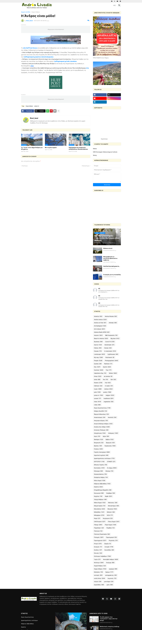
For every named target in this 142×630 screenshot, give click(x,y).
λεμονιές (112, 578)
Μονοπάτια (99, 509)
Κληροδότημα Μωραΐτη (102, 490)
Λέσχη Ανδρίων (100, 499)
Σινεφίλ (109, 547)
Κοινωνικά (99, 493)
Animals (113, 323)
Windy (95, 155)
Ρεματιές (113, 540)
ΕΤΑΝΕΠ (111, 462)
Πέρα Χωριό (110, 525)
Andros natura (100, 319)
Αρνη (97, 436)
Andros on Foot (100, 323)
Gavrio (98, 345)
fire (105, 379)
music (98, 389)
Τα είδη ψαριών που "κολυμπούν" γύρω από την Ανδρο (108, 618)
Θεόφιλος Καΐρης (101, 477)
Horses (108, 348)
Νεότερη (25, 166)
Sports (107, 367)
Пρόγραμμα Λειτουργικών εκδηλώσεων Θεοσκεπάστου (78, 148)
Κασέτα (98, 487)
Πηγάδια (110, 528)
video (97, 405)
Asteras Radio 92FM (101, 332)
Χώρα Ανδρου (36, 12)
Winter (113, 373)
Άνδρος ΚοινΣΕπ (100, 411)
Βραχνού (110, 443)
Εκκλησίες (99, 468)
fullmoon (98, 386)
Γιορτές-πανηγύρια (102, 452)
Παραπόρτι (99, 528)
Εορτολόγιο (104, 139)
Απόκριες (113, 433)
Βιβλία (109, 439)
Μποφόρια (99, 515)
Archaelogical (100, 326)
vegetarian (108, 402)
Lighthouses (113, 354)
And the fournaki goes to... (111, 266)
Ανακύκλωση (99, 417)
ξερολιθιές (99, 585)
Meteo (95, 148)
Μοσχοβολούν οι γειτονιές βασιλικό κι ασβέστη (110, 258)
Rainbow (108, 364)
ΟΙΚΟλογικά (99, 521)
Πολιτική (98, 531)
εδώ (32, 66)
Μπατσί (111, 512)
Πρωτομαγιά (111, 537)
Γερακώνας (110, 446)
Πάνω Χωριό (113, 521)
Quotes (98, 364)
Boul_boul (34, 118)
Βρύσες (98, 446)
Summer (98, 370)
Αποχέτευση (100, 433)
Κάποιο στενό (107, 248)
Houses (98, 351)
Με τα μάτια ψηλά (51, 147)
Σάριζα (107, 544)
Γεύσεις (98, 449)
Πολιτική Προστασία (102, 534)
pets (97, 392)
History (98, 348)
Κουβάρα (110, 493)
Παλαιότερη (85, 166)
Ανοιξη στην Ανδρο (102, 427)
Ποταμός (98, 537)
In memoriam (110, 351)
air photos (108, 376)
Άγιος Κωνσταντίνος (102, 408)
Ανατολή (112, 417)
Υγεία (97, 559)
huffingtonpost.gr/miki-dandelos (65, 61)
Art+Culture (99, 329)
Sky (97, 367)
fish (113, 379)
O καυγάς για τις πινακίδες (112, 274)
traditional (108, 398)
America (98, 316)
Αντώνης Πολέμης (101, 430)
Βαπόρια (98, 439)
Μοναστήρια (113, 506)
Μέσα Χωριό (99, 503)
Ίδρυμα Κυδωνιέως (101, 414)
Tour (108, 370)
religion (110, 395)
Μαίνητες (112, 503)
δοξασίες (98, 572)
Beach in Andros (101, 338)
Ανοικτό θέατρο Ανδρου (103, 424)
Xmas (97, 376)
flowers (98, 383)
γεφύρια (113, 569)
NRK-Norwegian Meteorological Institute (105, 152)
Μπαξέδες (99, 512)
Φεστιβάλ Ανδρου (110, 559)
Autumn (98, 335)
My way (98, 357)
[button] (114, 5)
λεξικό (97, 581)
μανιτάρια (108, 581)
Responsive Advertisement (56, 29)
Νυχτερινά (108, 518)
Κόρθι (108, 496)
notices (108, 389)
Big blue (115, 338)
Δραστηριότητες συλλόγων (104, 458)
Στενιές (98, 553)
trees (97, 402)
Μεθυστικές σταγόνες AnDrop (109, 626)
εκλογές (98, 575)
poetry (107, 392)
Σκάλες (98, 550)
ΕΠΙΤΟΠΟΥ (99, 462)
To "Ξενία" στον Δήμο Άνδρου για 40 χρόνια (31, 148)
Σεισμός (98, 547)
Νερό (97, 518)
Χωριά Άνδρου (100, 566)
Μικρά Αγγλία (99, 506)
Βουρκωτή (98, 443)
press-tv (37, 106)
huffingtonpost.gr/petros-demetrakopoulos (38, 57)
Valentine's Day (100, 373)
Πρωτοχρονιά (100, 540)
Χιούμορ (110, 563)
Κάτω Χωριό (99, 480)
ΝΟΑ (110, 515)
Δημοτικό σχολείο (101, 455)
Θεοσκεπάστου (100, 474)
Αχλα (106, 436)
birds (97, 379)
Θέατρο (109, 471)
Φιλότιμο (99, 563)
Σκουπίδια (109, 550)
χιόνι (110, 585)
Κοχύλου (98, 496)
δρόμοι (109, 572)
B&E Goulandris (111, 335)
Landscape (99, 354)
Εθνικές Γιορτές (100, 465)
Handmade (109, 345)
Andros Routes (111, 316)
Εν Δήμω (112, 468)
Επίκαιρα (98, 471)
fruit (108, 383)
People (98, 361)
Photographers (111, 361)
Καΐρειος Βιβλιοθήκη (102, 484)
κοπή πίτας (99, 578)
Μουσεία (112, 509)
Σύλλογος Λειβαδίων (102, 556)
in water (109, 386)
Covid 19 (109, 342)
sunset (97, 398)
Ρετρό (98, 544)
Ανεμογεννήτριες (101, 420)
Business (98, 342)
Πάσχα (98, 525)
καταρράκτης (111, 575)
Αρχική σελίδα (25, 12)
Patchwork (109, 357)
